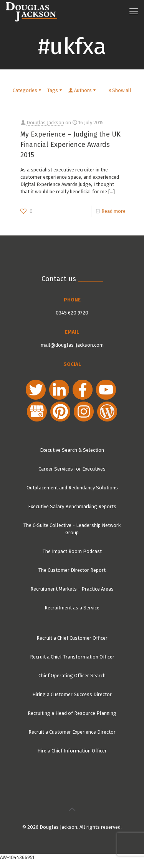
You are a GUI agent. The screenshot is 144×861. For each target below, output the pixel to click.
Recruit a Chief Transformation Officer (72, 657)
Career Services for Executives (72, 469)
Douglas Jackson (45, 122)
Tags (55, 90)
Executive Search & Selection (72, 450)
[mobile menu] (133, 11)
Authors (82, 90)
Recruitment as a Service (72, 608)
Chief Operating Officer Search (72, 675)
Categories (27, 90)
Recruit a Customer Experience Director (72, 732)
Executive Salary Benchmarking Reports (72, 506)
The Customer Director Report (72, 570)
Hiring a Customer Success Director (72, 694)
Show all (119, 90)
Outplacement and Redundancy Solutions (72, 488)
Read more (113, 211)
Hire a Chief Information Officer (72, 751)
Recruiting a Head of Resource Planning (72, 713)
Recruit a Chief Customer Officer (72, 638)
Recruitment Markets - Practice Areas (72, 589)
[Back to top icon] (72, 809)
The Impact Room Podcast (72, 551)
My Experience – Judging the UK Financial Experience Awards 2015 (70, 144)
